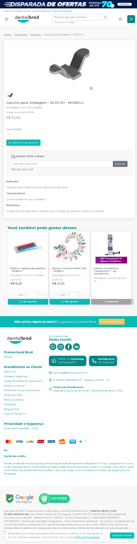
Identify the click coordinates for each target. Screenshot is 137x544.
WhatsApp (67, 11)
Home (7, 34)
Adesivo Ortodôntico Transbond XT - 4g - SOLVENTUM (106, 271)
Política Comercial (14, 385)
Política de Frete (13, 395)
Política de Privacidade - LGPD (21, 428)
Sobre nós (9, 11)
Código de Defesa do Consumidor (23, 381)
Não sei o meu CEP (22, 169)
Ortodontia (21, 34)
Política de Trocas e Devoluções (22, 390)
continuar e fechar (122, 535)
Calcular (120, 163)
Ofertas (56, 11)
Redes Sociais (23, 11)
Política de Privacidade (87, 537)
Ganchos (36, 34)
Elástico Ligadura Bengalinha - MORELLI (27, 269)
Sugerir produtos (112, 321)
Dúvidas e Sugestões (15, 376)
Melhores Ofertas (14, 399)
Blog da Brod (11, 409)
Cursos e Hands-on (15, 414)
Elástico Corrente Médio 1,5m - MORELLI (69, 269)
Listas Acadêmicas (41, 11)
